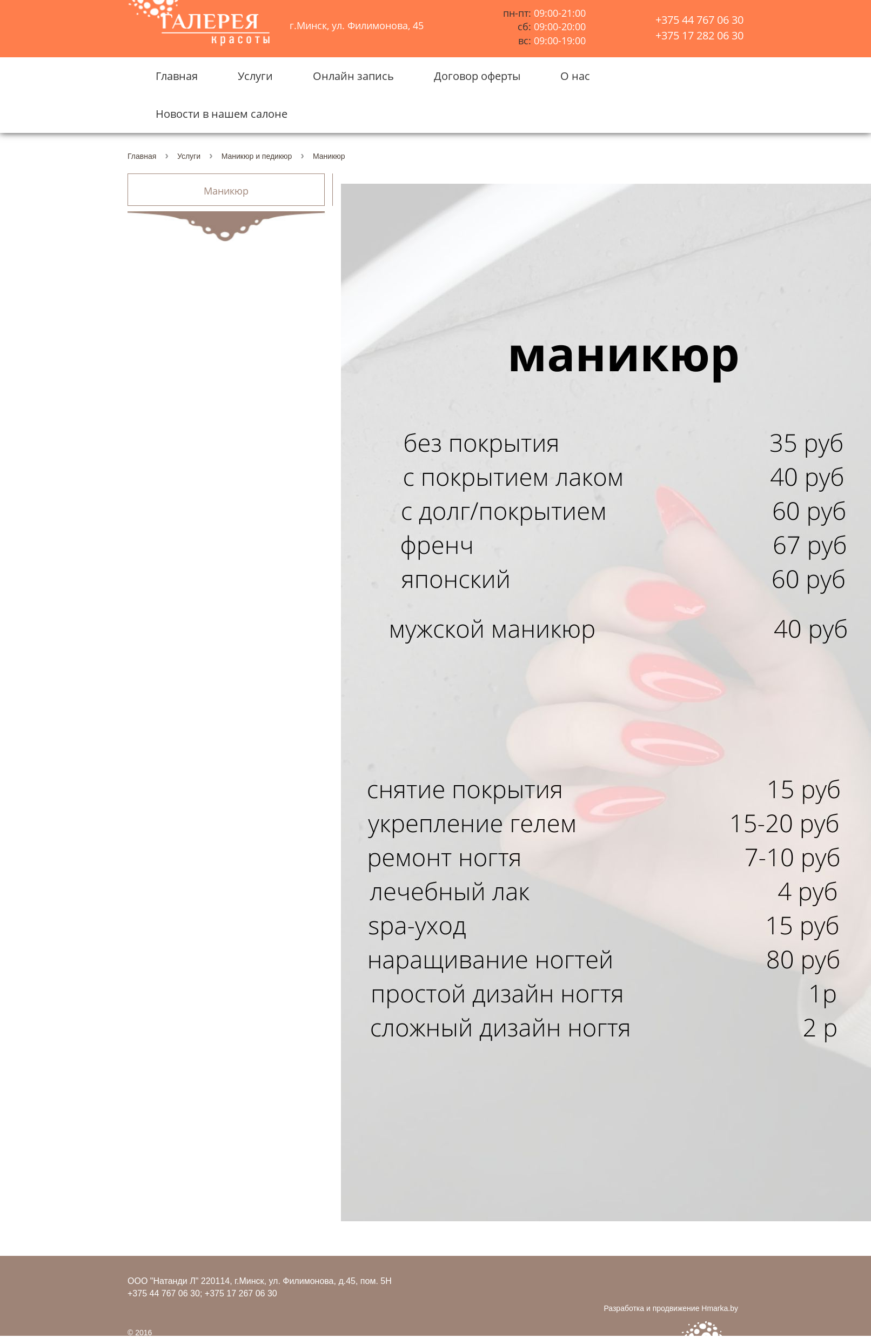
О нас (575, 76)
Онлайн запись (353, 76)
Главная (177, 76)
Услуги (255, 76)
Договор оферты (477, 76)
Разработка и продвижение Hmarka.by (671, 1308)
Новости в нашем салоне (221, 113)
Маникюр (226, 191)
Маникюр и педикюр (257, 156)
